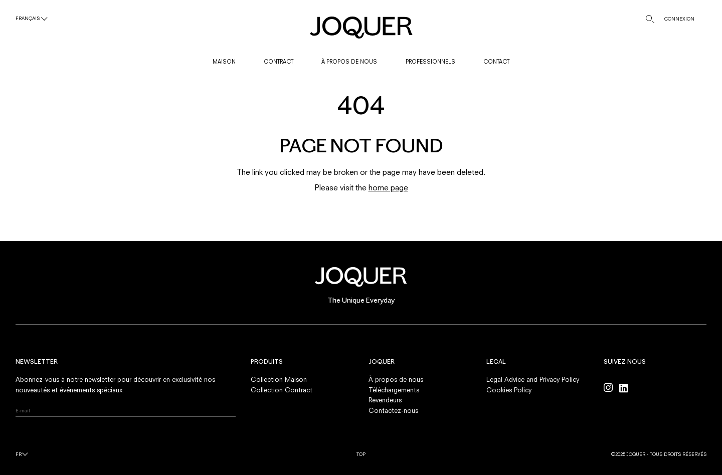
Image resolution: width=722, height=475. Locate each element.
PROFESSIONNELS (430, 62)
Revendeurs (385, 400)
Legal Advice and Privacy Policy (532, 379)
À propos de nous (396, 379)
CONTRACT (278, 62)
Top (361, 454)
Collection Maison (279, 379)
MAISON (224, 62)
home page (388, 187)
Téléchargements (394, 390)
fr (19, 454)
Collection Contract (281, 390)
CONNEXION (679, 19)
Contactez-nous (393, 410)
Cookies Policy (508, 390)
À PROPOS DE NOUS (349, 62)
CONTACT (496, 62)
